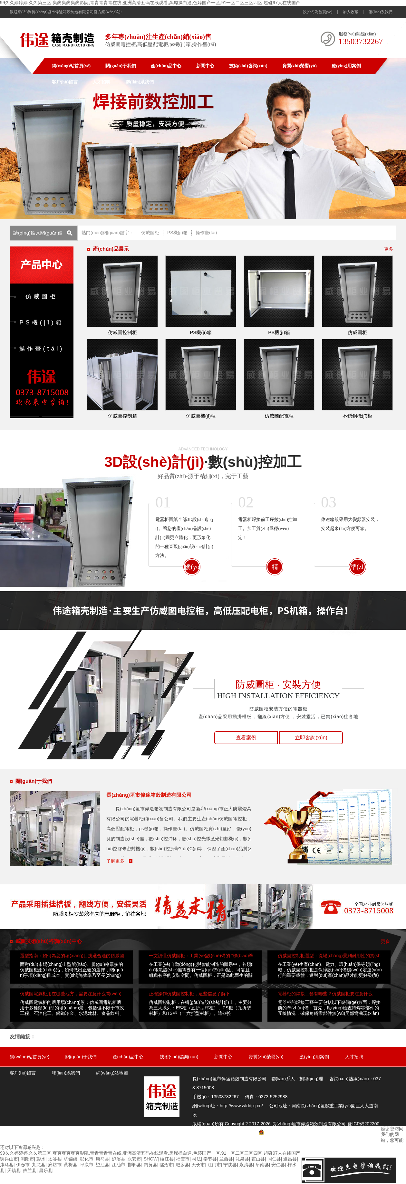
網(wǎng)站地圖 (112, 1072)
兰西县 (226, 1158)
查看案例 (246, 737)
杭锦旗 (70, 1158)
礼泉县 (242, 1158)
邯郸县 (134, 1164)
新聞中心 (205, 65)
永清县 (246, 1164)
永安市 (134, 1158)
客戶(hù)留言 (65, 82)
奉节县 (210, 1158)
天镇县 (14, 1170)
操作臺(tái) (206, 232)
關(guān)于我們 (120, 65)
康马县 (102, 1158)
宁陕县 (230, 1164)
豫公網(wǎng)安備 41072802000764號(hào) (305, 1132)
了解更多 (116, 860)
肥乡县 (182, 1164)
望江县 (102, 1164)
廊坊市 (55, 1164)
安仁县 (278, 1164)
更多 (388, 249)
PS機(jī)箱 (177, 232)
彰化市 (86, 1158)
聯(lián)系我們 (380, 12)
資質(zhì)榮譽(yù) (299, 65)
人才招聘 (101, 82)
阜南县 (262, 1164)
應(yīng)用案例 (346, 65)
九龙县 (38, 1164)
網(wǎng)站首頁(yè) (71, 65)
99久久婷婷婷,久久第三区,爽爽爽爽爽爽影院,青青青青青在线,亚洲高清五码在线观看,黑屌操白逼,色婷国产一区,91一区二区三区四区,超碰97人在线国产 (150, 2)
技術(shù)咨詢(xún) (248, 65)
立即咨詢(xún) (311, 737)
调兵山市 (9, 1158)
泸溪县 (118, 1158)
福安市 (182, 1158)
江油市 (118, 1164)
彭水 (40, 1158)
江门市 (214, 1164)
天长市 (198, 1164)
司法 (196, 1158)
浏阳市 (27, 1158)
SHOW (151, 1158)
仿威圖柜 (150, 232)
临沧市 (166, 1164)
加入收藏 (350, 12)
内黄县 (150, 1164)
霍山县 (258, 1158)
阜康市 (86, 1164)
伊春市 (23, 1164)
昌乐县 (46, 1170)
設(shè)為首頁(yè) (317, 12)
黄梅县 (70, 1164)
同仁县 (274, 1158)
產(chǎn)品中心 (166, 65)
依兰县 (29, 1170)
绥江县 (167, 1158)
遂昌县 (290, 1158)
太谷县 (55, 1158)
